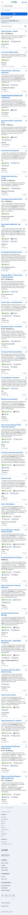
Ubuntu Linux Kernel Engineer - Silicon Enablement (11, 777)
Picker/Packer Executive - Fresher (9, 177)
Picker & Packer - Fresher (9, 31)
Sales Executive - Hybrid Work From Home (11, 641)
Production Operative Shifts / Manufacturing (11, 671)
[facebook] (2, 895)
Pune (2, 825)
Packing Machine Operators (10, 377)
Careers (3, 865)
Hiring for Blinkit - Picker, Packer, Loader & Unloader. (11, 276)
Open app (24, 2)
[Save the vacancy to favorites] (26, 31)
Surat (2, 836)
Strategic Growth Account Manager (10, 614)
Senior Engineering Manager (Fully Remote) (10, 747)
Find (14, 14)
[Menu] (2, 2)
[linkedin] (13, 895)
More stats (5, 23)
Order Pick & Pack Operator (10, 150)
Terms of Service (5, 903)
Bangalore (3, 817)
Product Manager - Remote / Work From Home (10, 531)
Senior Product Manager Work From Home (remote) (11, 426)
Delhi (2, 831)
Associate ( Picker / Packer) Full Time (11, 121)
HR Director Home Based (9, 399)
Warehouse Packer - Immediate (11, 326)
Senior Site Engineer (8, 504)
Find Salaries (4, 888)
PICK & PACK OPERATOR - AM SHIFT (10, 225)
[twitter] (9, 895)
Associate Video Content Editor (11, 352)
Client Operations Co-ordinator (11, 720)
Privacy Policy (4, 906)
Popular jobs (4, 841)
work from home (5, 829)
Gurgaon (3, 827)
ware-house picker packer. (10, 52)
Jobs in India (4, 870)
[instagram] (6, 895)
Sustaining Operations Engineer (11, 557)
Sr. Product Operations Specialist (12, 452)
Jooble (11, 911)
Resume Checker (5, 890)
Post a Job (4, 879)
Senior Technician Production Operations (11, 586)
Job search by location (6, 844)
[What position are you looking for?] (14, 6)
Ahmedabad (4, 833)
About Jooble (4, 863)
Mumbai (3, 823)
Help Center (4, 867)
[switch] (25, 26)
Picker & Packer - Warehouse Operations (10, 71)
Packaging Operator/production (11, 199)
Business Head (6, 478)
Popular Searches (5, 885)
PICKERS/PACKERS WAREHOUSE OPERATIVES (12, 96)
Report (24, 47)
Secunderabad (4, 819)
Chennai (3, 821)
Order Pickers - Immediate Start (11, 302)
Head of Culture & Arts (8, 695)
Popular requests (7, 811)
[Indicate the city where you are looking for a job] (14, 10)
